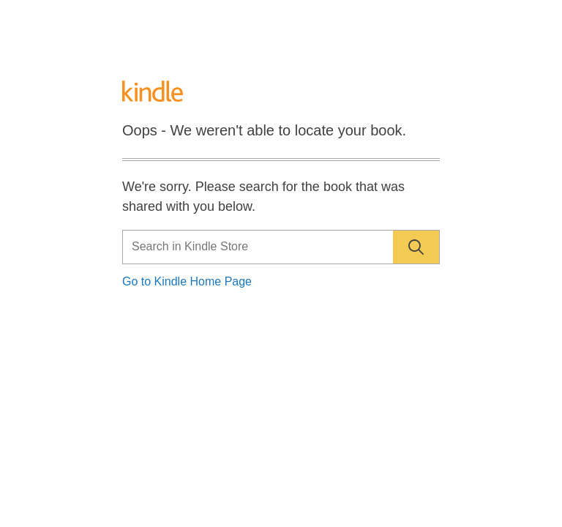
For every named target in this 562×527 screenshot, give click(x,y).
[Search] (281, 247)
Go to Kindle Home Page (187, 281)
